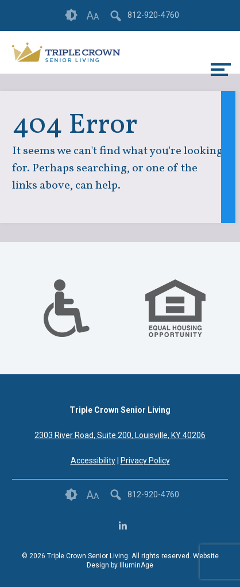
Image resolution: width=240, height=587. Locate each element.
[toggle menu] (220, 70)
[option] (66, 308)
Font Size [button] (92, 15)
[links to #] (66, 322)
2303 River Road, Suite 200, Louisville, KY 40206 (120, 435)
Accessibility (93, 460)
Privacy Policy (145, 460)
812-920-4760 (153, 15)
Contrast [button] (71, 15)
